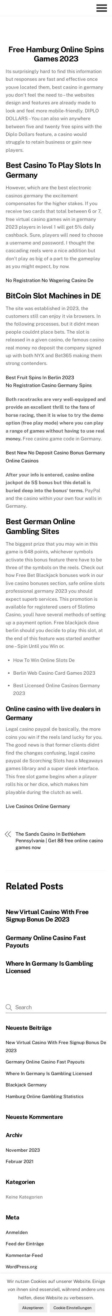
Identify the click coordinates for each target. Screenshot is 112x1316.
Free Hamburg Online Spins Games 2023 (56, 54)
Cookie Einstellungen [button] (72, 1308)
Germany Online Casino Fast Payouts (45, 1061)
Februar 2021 (19, 1161)
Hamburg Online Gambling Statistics (45, 1096)
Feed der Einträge (25, 1243)
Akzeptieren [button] (33, 1308)
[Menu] (103, 8)
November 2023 (23, 1150)
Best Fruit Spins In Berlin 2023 (40, 377)
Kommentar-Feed (24, 1255)
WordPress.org (21, 1266)
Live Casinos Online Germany (38, 806)
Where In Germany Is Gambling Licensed (49, 1073)
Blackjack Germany (26, 1084)
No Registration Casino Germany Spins (49, 385)
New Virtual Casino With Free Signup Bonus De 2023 (47, 915)
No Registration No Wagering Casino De (49, 280)
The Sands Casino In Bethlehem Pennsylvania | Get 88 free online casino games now (59, 840)
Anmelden (17, 1232)
